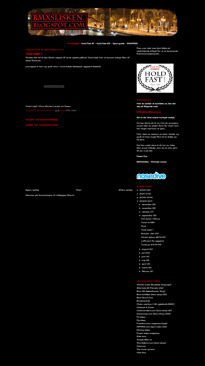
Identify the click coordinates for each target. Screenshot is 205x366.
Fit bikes (141, 317)
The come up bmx (146, 349)
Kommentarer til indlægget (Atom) (56, 195)
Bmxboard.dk (143, 301)
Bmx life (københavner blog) (151, 291)
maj (144, 260)
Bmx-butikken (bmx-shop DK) (152, 294)
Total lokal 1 (34, 53)
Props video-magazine (148, 333)
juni (144, 256)
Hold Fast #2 (103, 43)
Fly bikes (141, 320)
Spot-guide (118, 43)
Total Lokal (70, 110)
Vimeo (67, 106)
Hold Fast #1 (87, 43)
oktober (146, 212)
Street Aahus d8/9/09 (153, 237)
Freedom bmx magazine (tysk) (152, 323)
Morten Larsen (52, 106)
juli (143, 253)
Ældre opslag (125, 190)
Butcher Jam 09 (150, 233)
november (147, 208)
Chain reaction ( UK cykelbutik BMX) (155, 304)
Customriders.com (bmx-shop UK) (154, 310)
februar (146, 271)
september (147, 215)
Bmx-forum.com (145, 297)
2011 (143, 194)
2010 (143, 197)
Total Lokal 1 (32, 106)
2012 (143, 190)
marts (145, 267)
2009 (144, 201)
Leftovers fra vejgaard (152, 241)
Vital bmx (141, 352)
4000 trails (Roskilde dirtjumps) (154, 284)
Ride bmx (141, 336)
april (144, 264)
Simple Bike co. (144, 339)
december (147, 204)
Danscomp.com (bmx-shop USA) (153, 314)
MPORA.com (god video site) (152, 327)
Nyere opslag (32, 190)
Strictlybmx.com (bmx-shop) (151, 343)
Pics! (143, 226)
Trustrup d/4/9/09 (151, 244)
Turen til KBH (148, 222)
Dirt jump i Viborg (150, 219)
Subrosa (141, 346)
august (145, 249)
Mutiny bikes (143, 330)
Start (78, 190)
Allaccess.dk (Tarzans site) (150, 288)
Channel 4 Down (145, 307)
